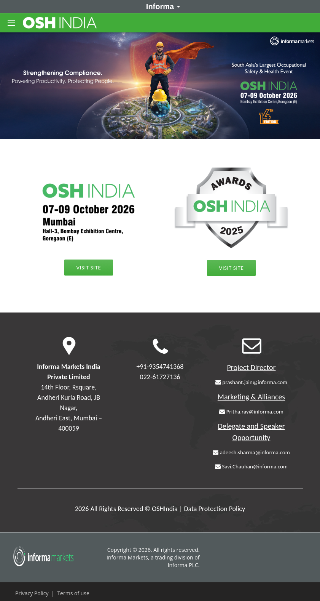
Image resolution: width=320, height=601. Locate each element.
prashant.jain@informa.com (251, 382)
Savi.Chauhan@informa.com (251, 466)
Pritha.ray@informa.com (251, 411)
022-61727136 (160, 377)
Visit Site (231, 267)
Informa (162, 6)
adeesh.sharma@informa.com (251, 452)
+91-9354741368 (160, 366)
